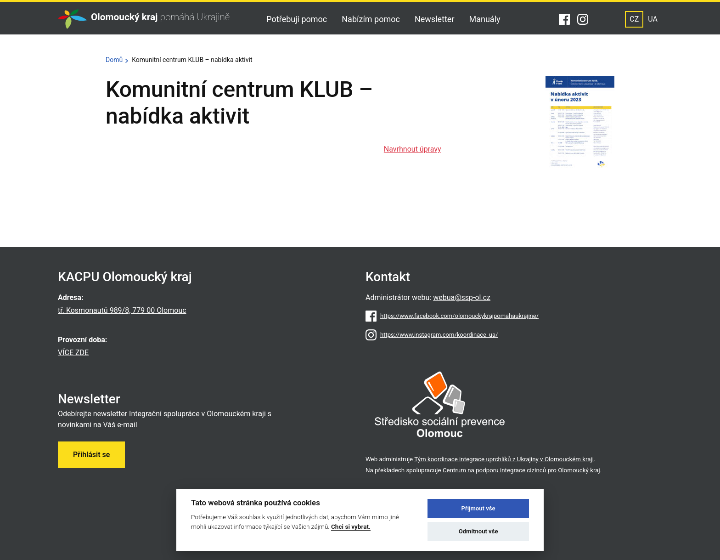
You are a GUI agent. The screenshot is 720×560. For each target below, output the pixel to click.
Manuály (485, 19)
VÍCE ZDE (73, 352)
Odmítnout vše (478, 531)
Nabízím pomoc (371, 19)
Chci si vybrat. (351, 526)
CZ (634, 19)
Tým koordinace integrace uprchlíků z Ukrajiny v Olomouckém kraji (504, 459)
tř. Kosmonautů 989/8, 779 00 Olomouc (122, 310)
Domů (114, 59)
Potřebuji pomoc (296, 19)
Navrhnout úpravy (412, 149)
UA (653, 19)
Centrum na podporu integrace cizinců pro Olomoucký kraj (521, 470)
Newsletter (435, 19)
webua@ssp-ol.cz (461, 297)
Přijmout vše (478, 508)
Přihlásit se (91, 454)
